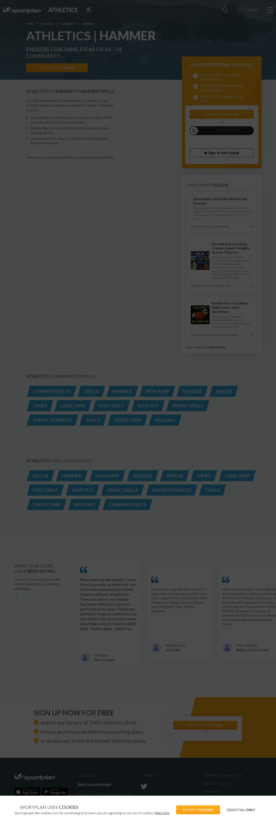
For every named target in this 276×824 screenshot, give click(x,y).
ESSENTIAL (241, 810)
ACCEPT (198, 810)
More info (162, 813)
